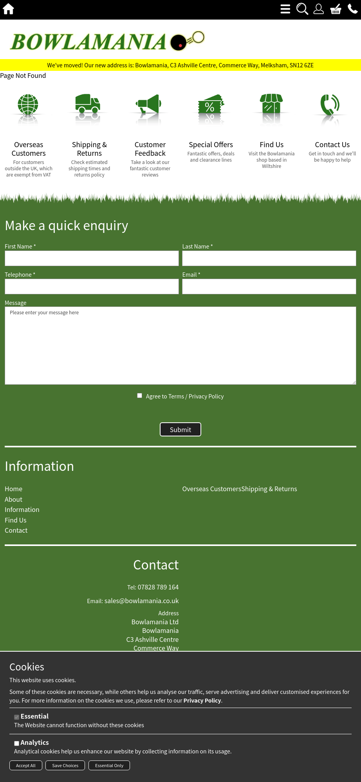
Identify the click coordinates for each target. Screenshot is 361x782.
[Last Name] (269, 258)
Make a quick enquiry (66, 225)
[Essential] (16, 717)
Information (39, 469)
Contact (156, 568)
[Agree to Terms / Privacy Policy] (139, 395)
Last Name (197, 246)
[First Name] (92, 258)
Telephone (20, 274)
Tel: (131, 591)
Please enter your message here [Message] (180, 345)
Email (191, 274)
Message (16, 302)
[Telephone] (92, 286)
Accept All (26, 765)
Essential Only (109, 765)
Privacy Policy (206, 396)
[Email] (269, 286)
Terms (176, 396)
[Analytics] (16, 743)
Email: (95, 605)
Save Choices (65, 765)
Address (169, 617)
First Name (20, 246)
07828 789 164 (158, 590)
